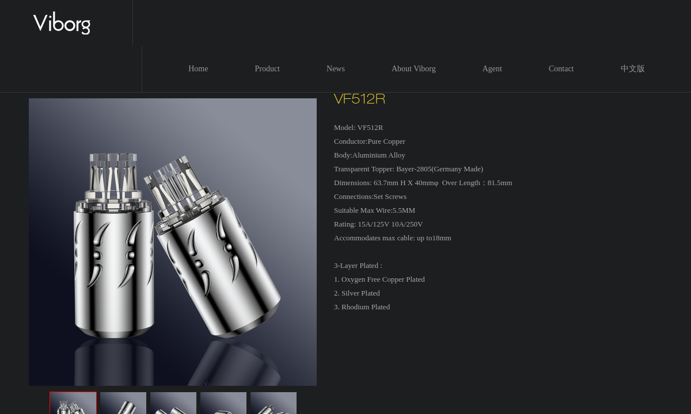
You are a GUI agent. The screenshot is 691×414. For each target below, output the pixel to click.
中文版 (633, 68)
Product (267, 68)
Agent (492, 68)
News (335, 68)
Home (198, 68)
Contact (561, 68)
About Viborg (414, 68)
